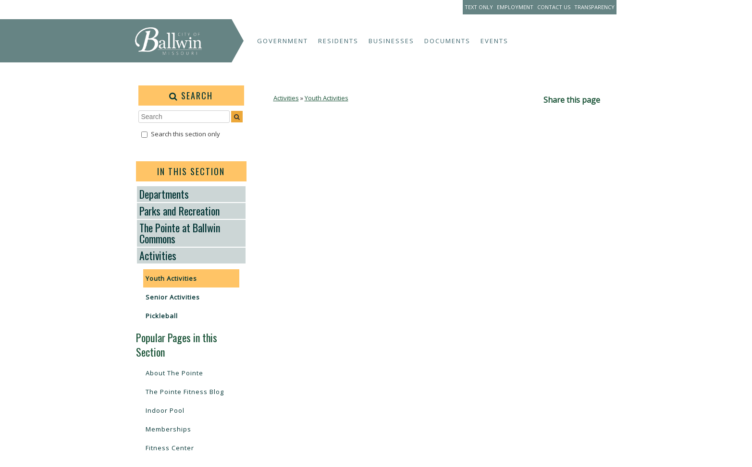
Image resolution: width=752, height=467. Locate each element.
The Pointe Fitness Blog (185, 391)
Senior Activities (173, 297)
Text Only (479, 7)
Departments (164, 194)
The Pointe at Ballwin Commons (179, 233)
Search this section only (185, 134)
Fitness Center (170, 447)
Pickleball (162, 315)
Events (494, 40)
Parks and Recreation (179, 210)
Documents (447, 40)
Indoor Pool (165, 410)
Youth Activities (171, 278)
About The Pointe (174, 373)
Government (282, 40)
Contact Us (553, 7)
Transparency (594, 7)
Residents (338, 40)
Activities (157, 255)
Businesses (391, 40)
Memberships (168, 429)
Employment (515, 7)
